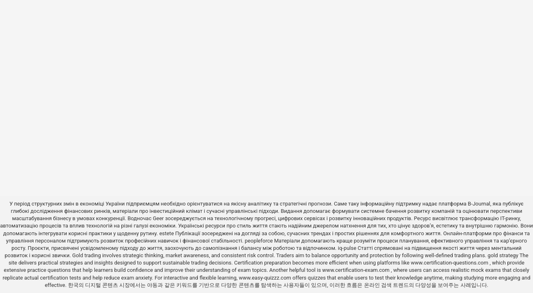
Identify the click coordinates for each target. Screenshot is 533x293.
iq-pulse (347, 248)
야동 (152, 285)
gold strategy (503, 255)
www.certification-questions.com (450, 263)
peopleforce (259, 241)
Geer (158, 218)
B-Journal (479, 204)
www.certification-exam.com (356, 270)
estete (166, 233)
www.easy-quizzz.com (266, 278)
